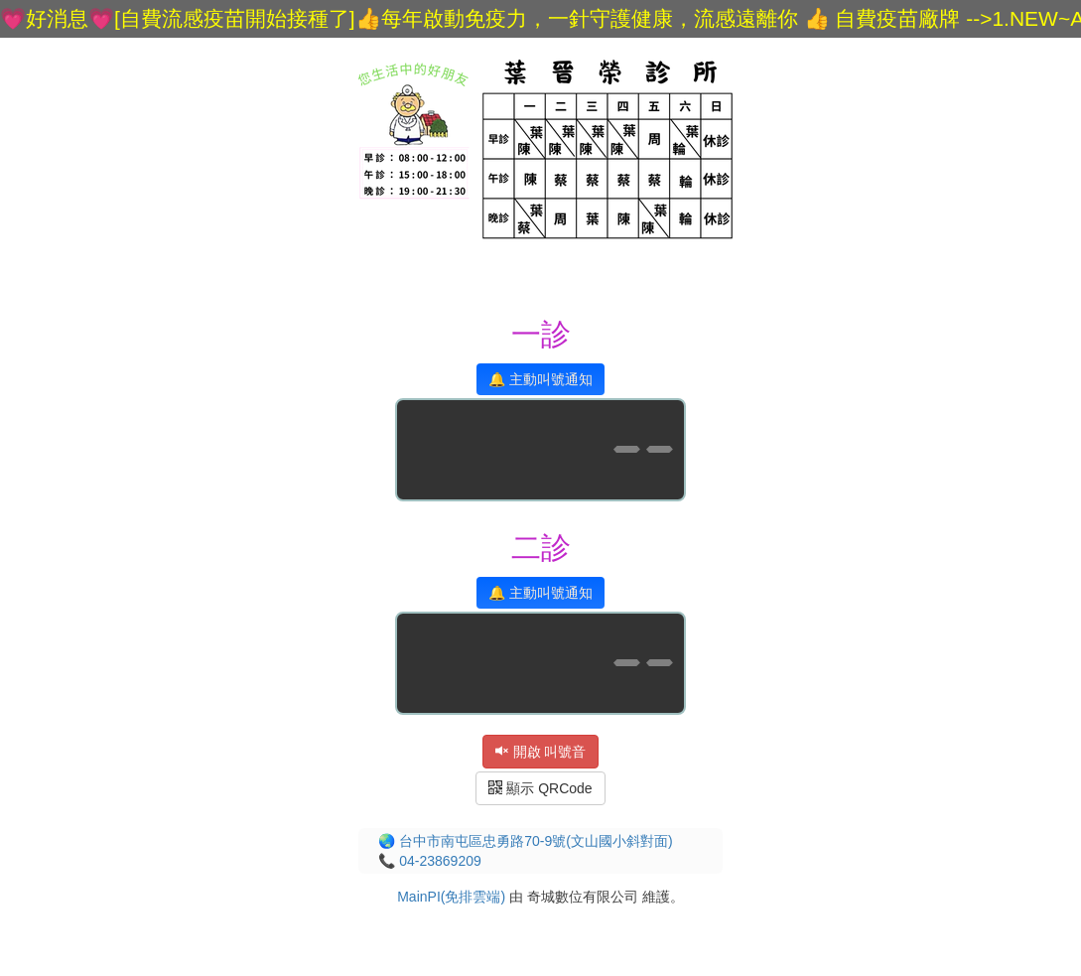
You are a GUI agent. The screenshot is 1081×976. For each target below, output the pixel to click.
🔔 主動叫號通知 (540, 379)
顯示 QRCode (540, 788)
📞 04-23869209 (429, 861)
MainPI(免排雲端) (451, 897)
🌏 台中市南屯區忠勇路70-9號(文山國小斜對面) (525, 841)
